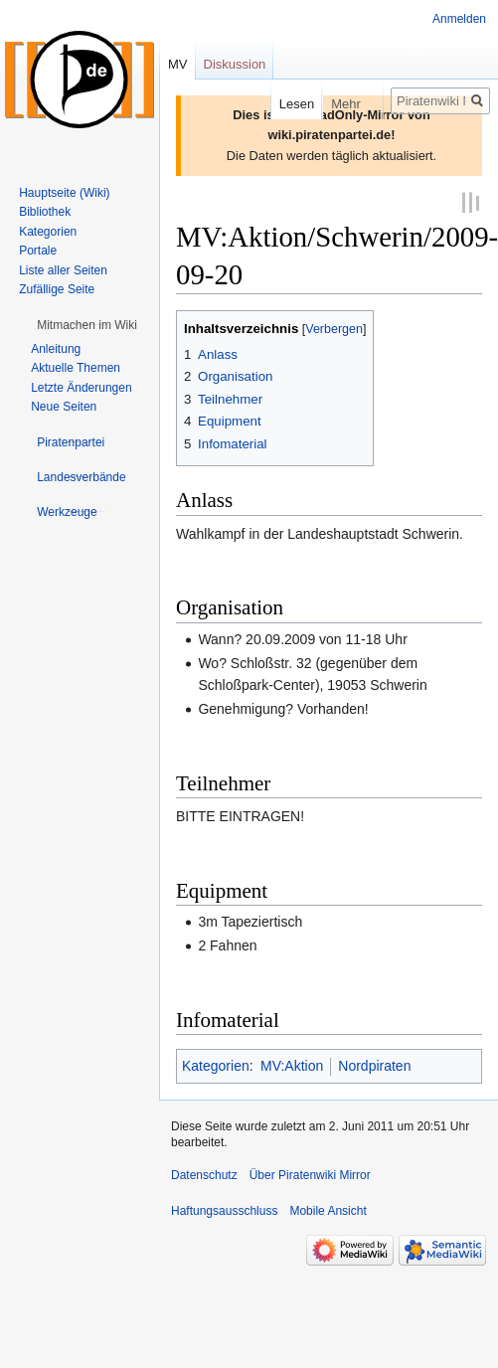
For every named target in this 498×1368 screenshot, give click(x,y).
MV (178, 64)
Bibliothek (45, 212)
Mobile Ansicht (327, 1210)
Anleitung (56, 349)
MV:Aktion (291, 1065)
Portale (38, 250)
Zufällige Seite (56, 289)
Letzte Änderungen (81, 388)
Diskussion (235, 64)
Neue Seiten (63, 407)
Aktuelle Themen (75, 368)
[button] (87, 325)
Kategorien (215, 1065)
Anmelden (459, 19)
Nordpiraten (374, 1065)
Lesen (271, 103)
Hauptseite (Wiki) (64, 193)
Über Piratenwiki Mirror (310, 1174)
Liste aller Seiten (63, 270)
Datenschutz (204, 1174)
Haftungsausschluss (224, 1210)
